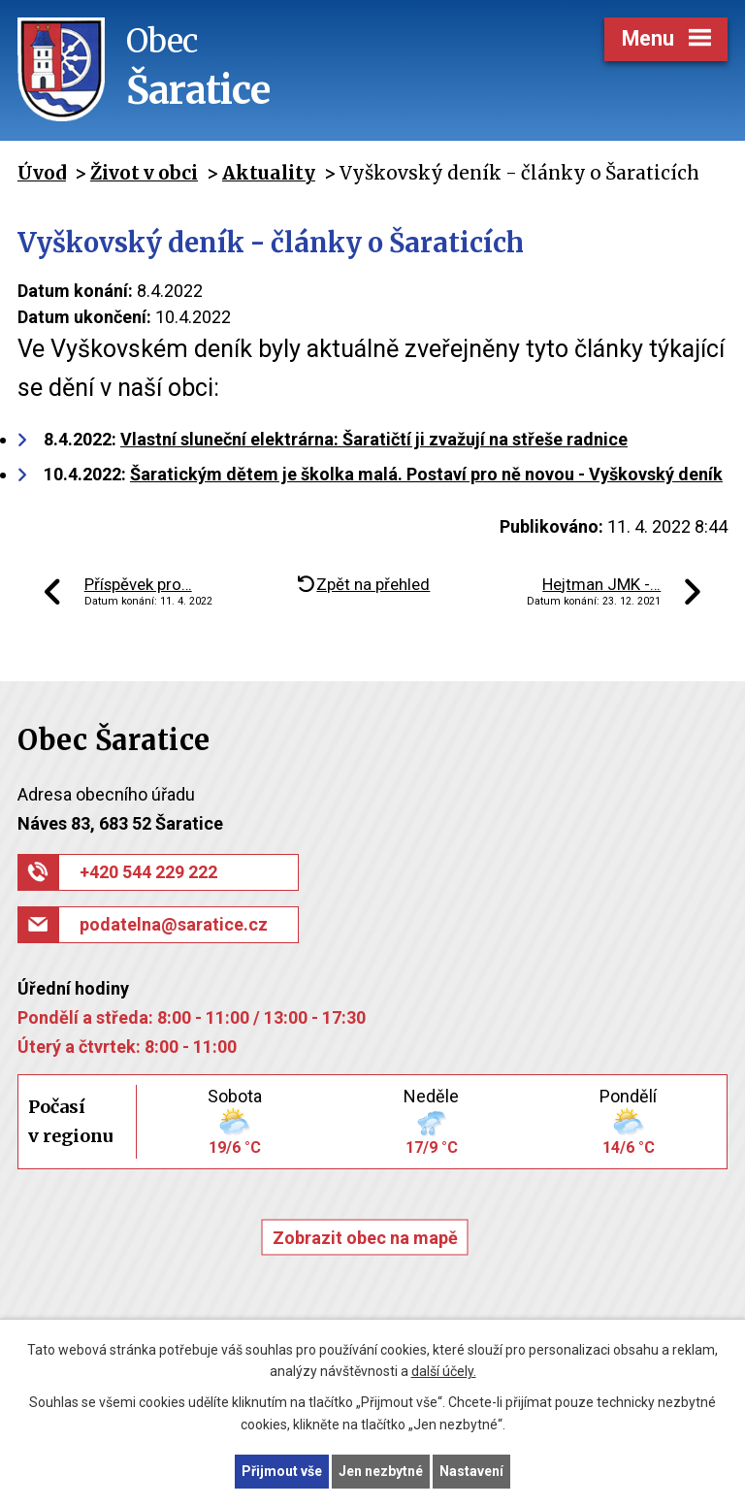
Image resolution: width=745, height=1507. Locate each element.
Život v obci (144, 172)
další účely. (443, 1372)
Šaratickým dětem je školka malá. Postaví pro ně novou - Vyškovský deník (426, 474)
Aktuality (268, 172)
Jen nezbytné (381, 1471)
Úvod (41, 172)
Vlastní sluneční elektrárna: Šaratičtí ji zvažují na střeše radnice (374, 439)
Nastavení (471, 1471)
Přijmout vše (282, 1471)
